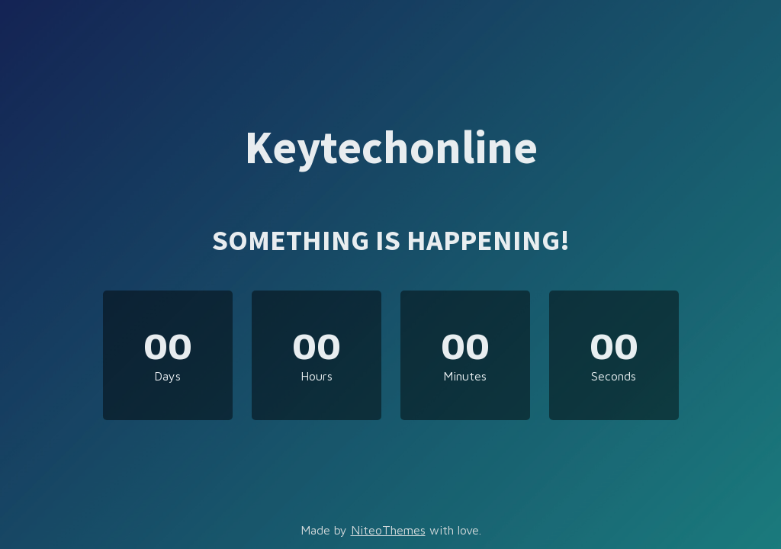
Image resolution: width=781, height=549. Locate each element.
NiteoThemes (388, 530)
